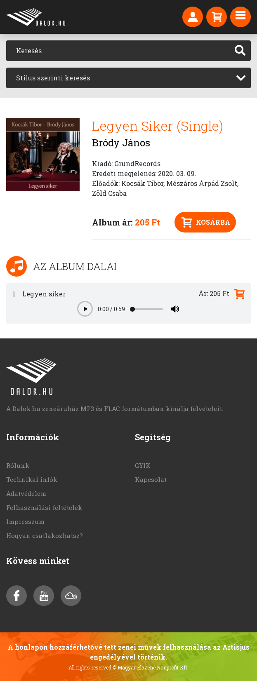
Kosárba (206, 222)
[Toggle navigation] (240, 17)
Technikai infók (31, 479)
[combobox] (128, 78)
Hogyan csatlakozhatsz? (44, 535)
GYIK (143, 465)
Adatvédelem (26, 493)
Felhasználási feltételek (44, 507)
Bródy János (121, 142)
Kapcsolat (151, 479)
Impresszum (25, 521)
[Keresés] (118, 50)
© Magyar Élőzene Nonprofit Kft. (151, 667)
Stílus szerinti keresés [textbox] (53, 77)
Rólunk (17, 465)
